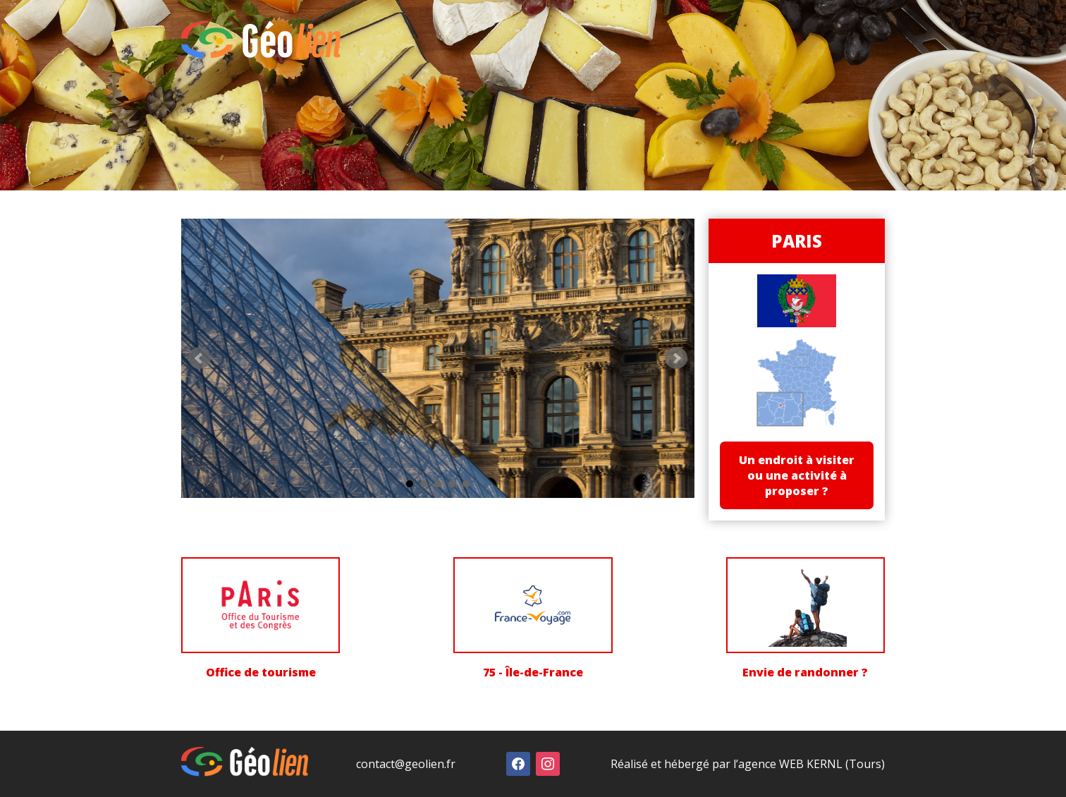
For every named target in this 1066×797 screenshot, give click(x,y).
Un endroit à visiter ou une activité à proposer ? (796, 475)
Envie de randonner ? (805, 672)
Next (676, 358)
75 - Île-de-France (533, 672)
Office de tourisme (261, 672)
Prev (199, 358)
